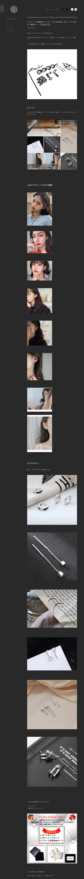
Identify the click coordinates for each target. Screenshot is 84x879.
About (47, 9)
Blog (52, 9)
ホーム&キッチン (12, 30)
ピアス (10, 21)
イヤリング (11, 23)
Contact (57, 9)
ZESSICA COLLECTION (12, 26)
